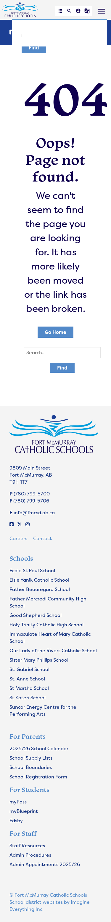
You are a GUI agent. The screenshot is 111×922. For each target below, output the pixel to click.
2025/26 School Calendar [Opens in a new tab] (38, 748)
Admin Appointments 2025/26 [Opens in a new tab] (44, 864)
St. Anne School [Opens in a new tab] (27, 678)
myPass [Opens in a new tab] (18, 801)
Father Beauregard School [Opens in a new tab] (39, 589)
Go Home (55, 332)
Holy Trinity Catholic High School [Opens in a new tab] (46, 624)
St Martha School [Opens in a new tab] (29, 688)
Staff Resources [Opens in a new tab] (27, 845)
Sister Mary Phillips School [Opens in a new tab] (38, 660)
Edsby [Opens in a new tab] (16, 820)
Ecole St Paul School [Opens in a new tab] (32, 570)
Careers (18, 538)
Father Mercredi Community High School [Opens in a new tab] (47, 602)
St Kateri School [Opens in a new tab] (27, 697)
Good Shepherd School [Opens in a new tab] (35, 615)
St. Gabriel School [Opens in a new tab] (29, 669)
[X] (19, 524)
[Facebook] (11, 524)
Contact (42, 538)
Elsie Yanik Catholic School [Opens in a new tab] (39, 580)
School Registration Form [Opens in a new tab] (38, 776)
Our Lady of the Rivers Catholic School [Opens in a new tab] (53, 650)
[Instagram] (27, 524)
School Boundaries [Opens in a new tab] (30, 767)
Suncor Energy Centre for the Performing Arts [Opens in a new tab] (42, 710)
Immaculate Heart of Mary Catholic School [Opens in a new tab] (50, 637)
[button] (60, 11)
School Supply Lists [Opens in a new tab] (30, 758)
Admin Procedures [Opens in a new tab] (30, 855)
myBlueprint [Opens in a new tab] (23, 811)
